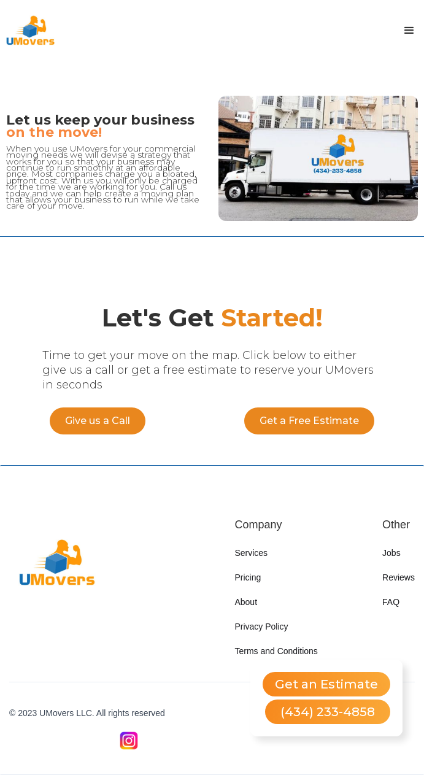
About (245, 602)
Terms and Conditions (275, 651)
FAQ (390, 602)
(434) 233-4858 (327, 711)
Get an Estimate (326, 684)
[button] (409, 30)
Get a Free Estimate (309, 420)
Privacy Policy (261, 626)
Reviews (398, 577)
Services (251, 553)
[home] (30, 30)
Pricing (247, 577)
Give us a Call (97, 420)
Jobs (391, 553)
